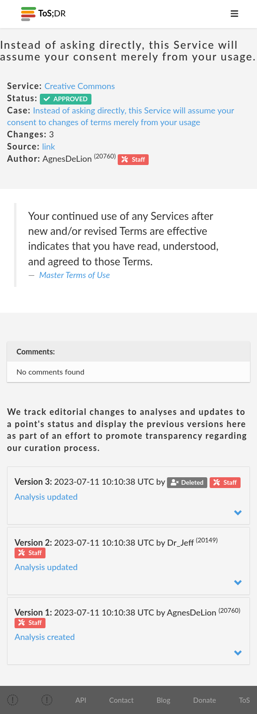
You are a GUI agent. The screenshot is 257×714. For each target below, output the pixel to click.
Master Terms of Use (74, 275)
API (81, 700)
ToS (244, 700)
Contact (121, 700)
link (48, 146)
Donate (204, 700)
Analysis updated (46, 496)
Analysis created (45, 636)
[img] (12, 700)
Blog (163, 700)
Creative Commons (80, 86)
